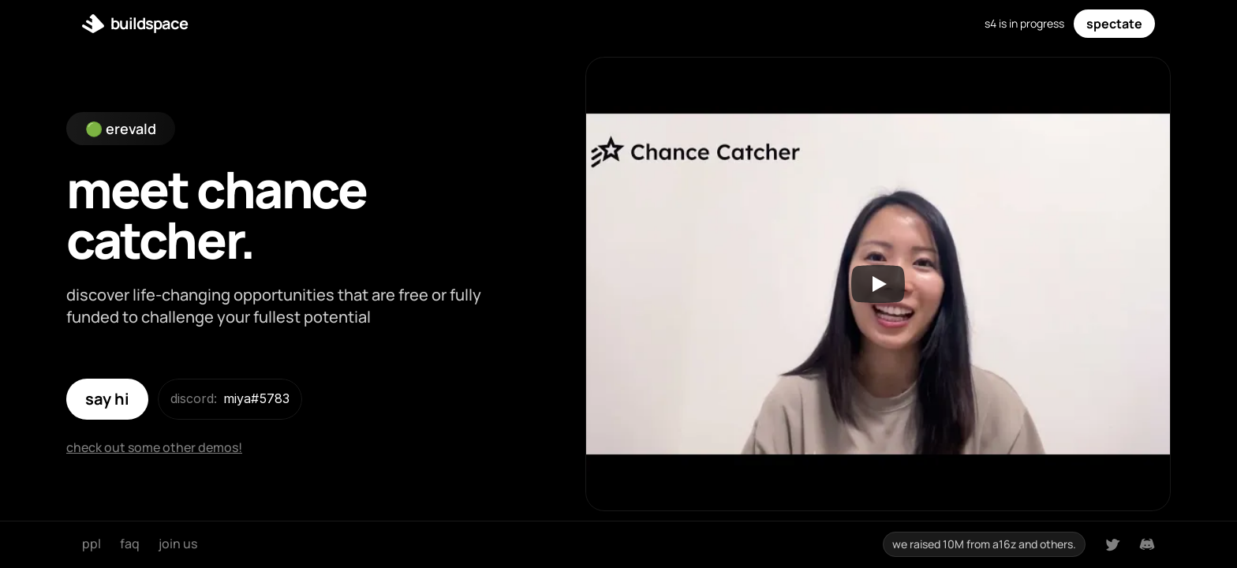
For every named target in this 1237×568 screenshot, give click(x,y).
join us (178, 543)
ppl (91, 543)
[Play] (878, 284)
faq (130, 543)
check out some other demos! (154, 447)
